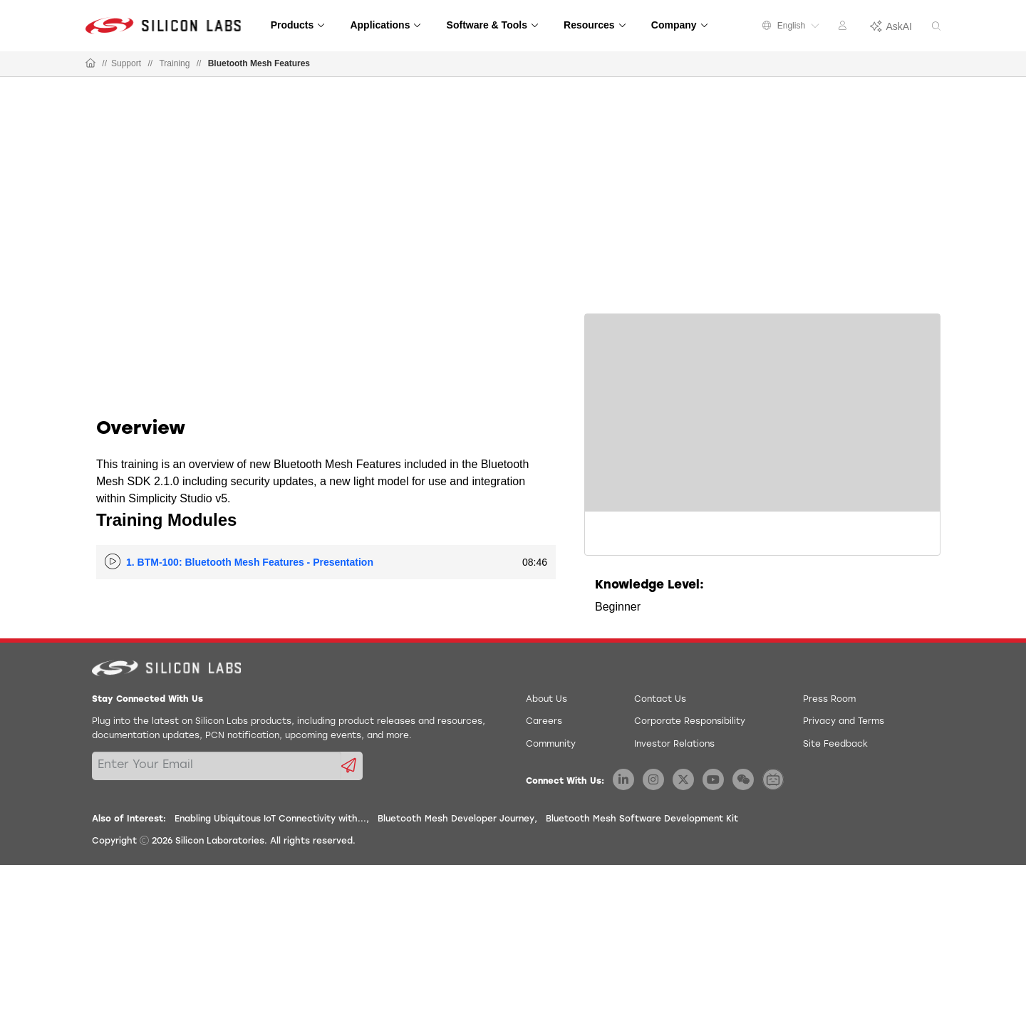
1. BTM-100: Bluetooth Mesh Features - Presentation (249, 562)
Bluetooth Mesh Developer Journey (456, 819)
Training (174, 63)
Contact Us (660, 699)
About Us (546, 699)
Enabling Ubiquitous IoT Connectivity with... (270, 819)
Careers (544, 721)
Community (551, 744)
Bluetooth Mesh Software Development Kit (642, 819)
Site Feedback (835, 744)
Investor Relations (674, 744)
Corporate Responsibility (689, 721)
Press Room (829, 699)
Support (126, 63)
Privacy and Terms (843, 721)
